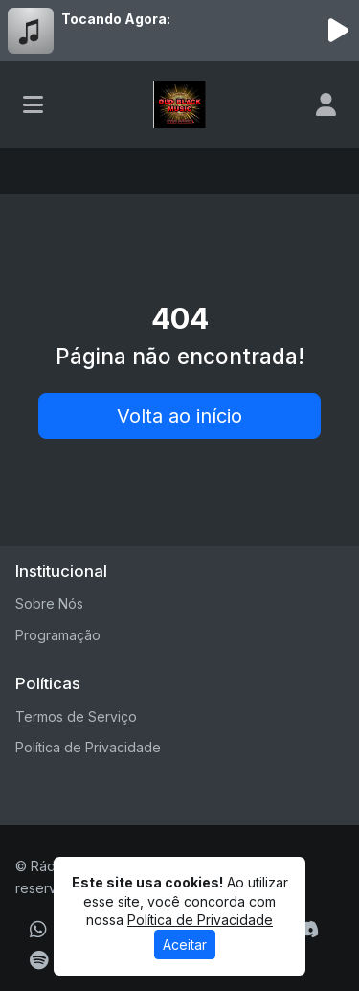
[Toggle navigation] (33, 104)
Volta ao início (179, 415)
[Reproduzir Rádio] (338, 31)
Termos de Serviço (76, 716)
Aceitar (185, 944)
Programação (58, 635)
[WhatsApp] (38, 929)
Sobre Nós (49, 603)
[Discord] (307, 929)
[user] (326, 104)
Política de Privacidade (88, 747)
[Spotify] (39, 960)
